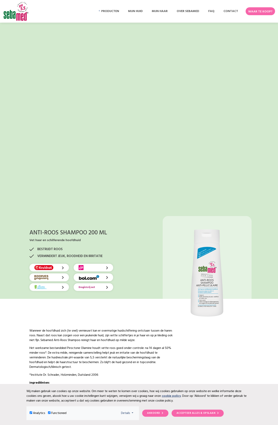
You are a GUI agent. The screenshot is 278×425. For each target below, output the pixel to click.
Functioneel (59, 413)
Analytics (39, 413)
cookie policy (171, 396)
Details (128, 413)
